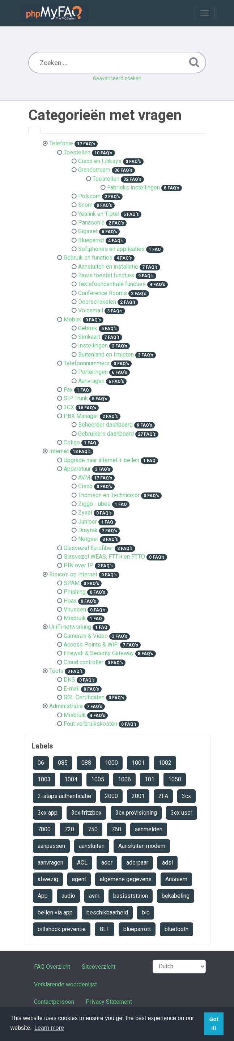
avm (94, 895)
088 (86, 762)
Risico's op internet (73, 574)
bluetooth (176, 929)
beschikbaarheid (107, 912)
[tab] (34, 130)
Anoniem (176, 879)
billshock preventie (62, 929)
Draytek (88, 530)
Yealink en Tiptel (98, 213)
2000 (111, 796)
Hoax (70, 600)
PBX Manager (81, 416)
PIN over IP (78, 565)
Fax (68, 389)
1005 (97, 779)
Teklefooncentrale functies (112, 284)
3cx (186, 796)
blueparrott (137, 929)
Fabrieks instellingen (133, 187)
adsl (167, 862)
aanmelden (148, 829)
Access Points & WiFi (91, 644)
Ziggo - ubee (94, 503)
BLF (104, 929)
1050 (174, 779)
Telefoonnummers (87, 363)
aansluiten (92, 845)
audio (68, 895)
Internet (59, 451)
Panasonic (91, 222)
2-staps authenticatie (64, 796)
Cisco (85, 486)
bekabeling (176, 895)
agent (79, 879)
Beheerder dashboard (105, 424)
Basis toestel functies (106, 275)
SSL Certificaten (84, 697)
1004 (70, 779)
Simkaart (89, 336)
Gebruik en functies (88, 257)
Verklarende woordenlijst (65, 984)
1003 (44, 779)
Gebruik (87, 328)
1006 (124, 779)
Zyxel (85, 512)
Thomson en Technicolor (109, 495)
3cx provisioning (136, 812)
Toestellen (77, 152)
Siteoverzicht (98, 966)
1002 (164, 762)
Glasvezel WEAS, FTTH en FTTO (104, 556)
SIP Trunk (76, 398)
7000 (44, 829)
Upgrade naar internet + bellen (101, 460)
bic (145, 912)
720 (69, 829)
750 (93, 829)
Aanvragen (91, 380)
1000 (111, 762)
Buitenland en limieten (106, 354)
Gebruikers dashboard (106, 433)
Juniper (87, 521)
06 (41, 762)
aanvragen (50, 862)
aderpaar (137, 862)
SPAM (72, 583)
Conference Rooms (102, 293)
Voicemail (90, 310)
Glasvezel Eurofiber (88, 548)
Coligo (72, 442)
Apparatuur (77, 468)
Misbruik (75, 618)
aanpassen (51, 845)
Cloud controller (83, 662)
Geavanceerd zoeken (117, 78)
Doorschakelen (97, 301)
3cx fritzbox (86, 812)
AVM (84, 477)
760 (116, 829)
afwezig (48, 879)
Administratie (66, 706)
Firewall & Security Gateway (99, 653)
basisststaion (130, 895)
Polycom (89, 196)
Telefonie (61, 143)
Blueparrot (91, 240)
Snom (85, 204)
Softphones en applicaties (111, 249)
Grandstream (94, 169)
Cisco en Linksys (100, 161)
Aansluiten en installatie (108, 266)
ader (106, 862)
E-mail (72, 688)
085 (63, 762)
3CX (69, 407)
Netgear (88, 539)
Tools (56, 670)
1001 (138, 762)
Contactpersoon (54, 1001)
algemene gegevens (126, 879)
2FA (163, 796)
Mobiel (72, 319)
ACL (82, 862)
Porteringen (93, 371)
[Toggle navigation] (205, 13)
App (43, 895)
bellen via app (55, 912)
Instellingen (93, 345)
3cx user (181, 812)
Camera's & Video (86, 635)
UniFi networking (70, 626)
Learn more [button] (49, 1028)
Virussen (75, 609)
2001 (138, 796)
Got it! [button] (213, 1023)
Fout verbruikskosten (90, 723)
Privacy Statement (109, 1001)
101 (149, 779)
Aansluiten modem (141, 845)
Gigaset (88, 231)
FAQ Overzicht (52, 966)
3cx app (48, 812)
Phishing (75, 591)
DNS (69, 679)
